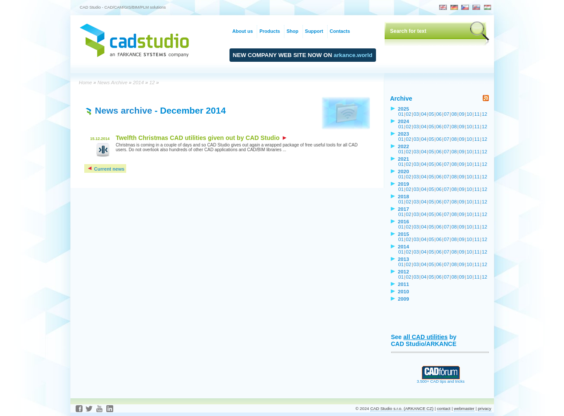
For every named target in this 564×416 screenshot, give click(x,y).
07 (446, 114)
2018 (403, 196)
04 (424, 114)
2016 (403, 221)
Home (85, 82)
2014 (138, 82)
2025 (403, 108)
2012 (403, 271)
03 (416, 114)
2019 (403, 184)
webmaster (464, 408)
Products (269, 31)
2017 (403, 209)
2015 (403, 234)
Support (314, 31)
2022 (403, 146)
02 (408, 114)
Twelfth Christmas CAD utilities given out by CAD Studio (201, 137)
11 (477, 114)
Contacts (340, 31)
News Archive (112, 82)
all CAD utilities (425, 336)
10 (469, 114)
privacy (484, 408)
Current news (105, 168)
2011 (403, 284)
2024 (403, 121)
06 (439, 114)
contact (443, 408)
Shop (293, 31)
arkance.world (353, 55)
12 (152, 82)
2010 (403, 291)
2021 (403, 159)
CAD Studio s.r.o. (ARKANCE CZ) (401, 408)
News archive (123, 110)
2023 (403, 134)
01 (401, 114)
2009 (403, 299)
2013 (403, 259)
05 (431, 114)
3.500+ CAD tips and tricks (441, 380)
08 (454, 114)
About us (243, 31)
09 (462, 114)
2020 (403, 171)
